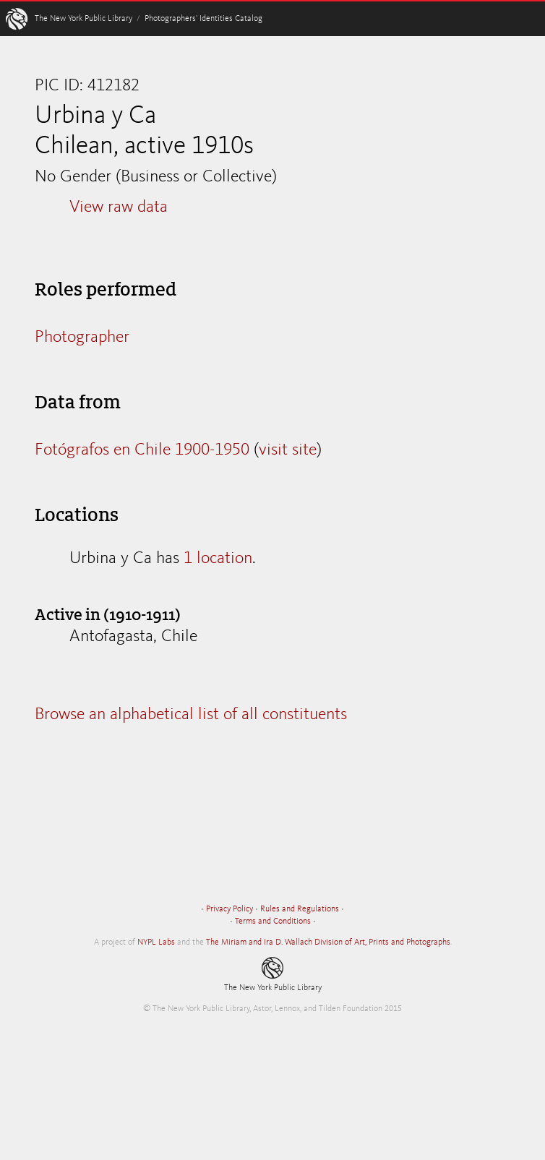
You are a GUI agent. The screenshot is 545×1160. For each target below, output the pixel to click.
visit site (288, 450)
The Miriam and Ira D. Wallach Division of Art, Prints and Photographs (328, 942)
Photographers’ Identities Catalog (203, 18)
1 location (218, 558)
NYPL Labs (156, 942)
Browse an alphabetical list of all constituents (191, 714)
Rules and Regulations (299, 909)
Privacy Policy (229, 909)
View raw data (118, 207)
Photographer (82, 337)
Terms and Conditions (273, 921)
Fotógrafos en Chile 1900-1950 (142, 450)
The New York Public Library (83, 18)
